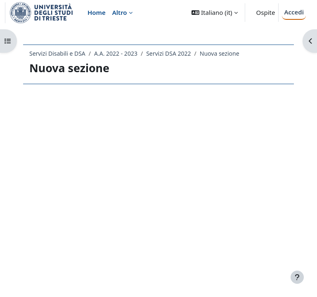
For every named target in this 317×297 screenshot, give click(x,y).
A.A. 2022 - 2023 (115, 53)
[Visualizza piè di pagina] (297, 277)
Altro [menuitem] (119, 12)
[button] (214, 12)
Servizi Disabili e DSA (57, 53)
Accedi (294, 12)
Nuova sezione (219, 53)
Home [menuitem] (97, 12)
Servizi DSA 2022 (168, 53)
